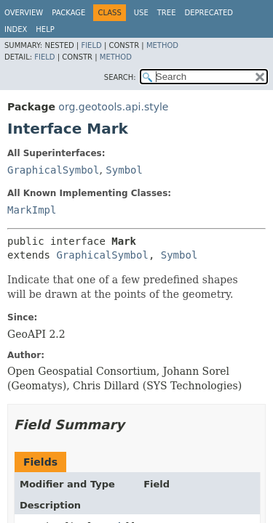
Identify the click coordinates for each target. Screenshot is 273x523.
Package (68, 13)
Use (141, 13)
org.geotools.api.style (113, 107)
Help (45, 29)
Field (91, 45)
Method (162, 45)
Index (15, 29)
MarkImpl (31, 210)
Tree (166, 13)
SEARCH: (120, 77)
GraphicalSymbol (53, 170)
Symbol (124, 170)
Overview (23, 13)
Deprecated (208, 13)
